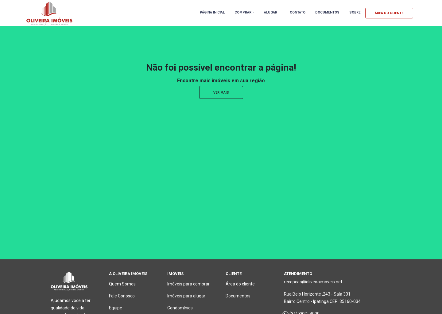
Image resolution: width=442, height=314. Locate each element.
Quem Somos (122, 283)
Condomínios (180, 307)
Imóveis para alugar (186, 295)
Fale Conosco (122, 295)
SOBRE (354, 12)
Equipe (115, 307)
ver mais (221, 93)
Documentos (238, 295)
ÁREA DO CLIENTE (389, 13)
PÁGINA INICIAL (212, 12)
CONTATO (297, 12)
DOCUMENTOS (327, 12)
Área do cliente (240, 283)
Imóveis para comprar (188, 283)
